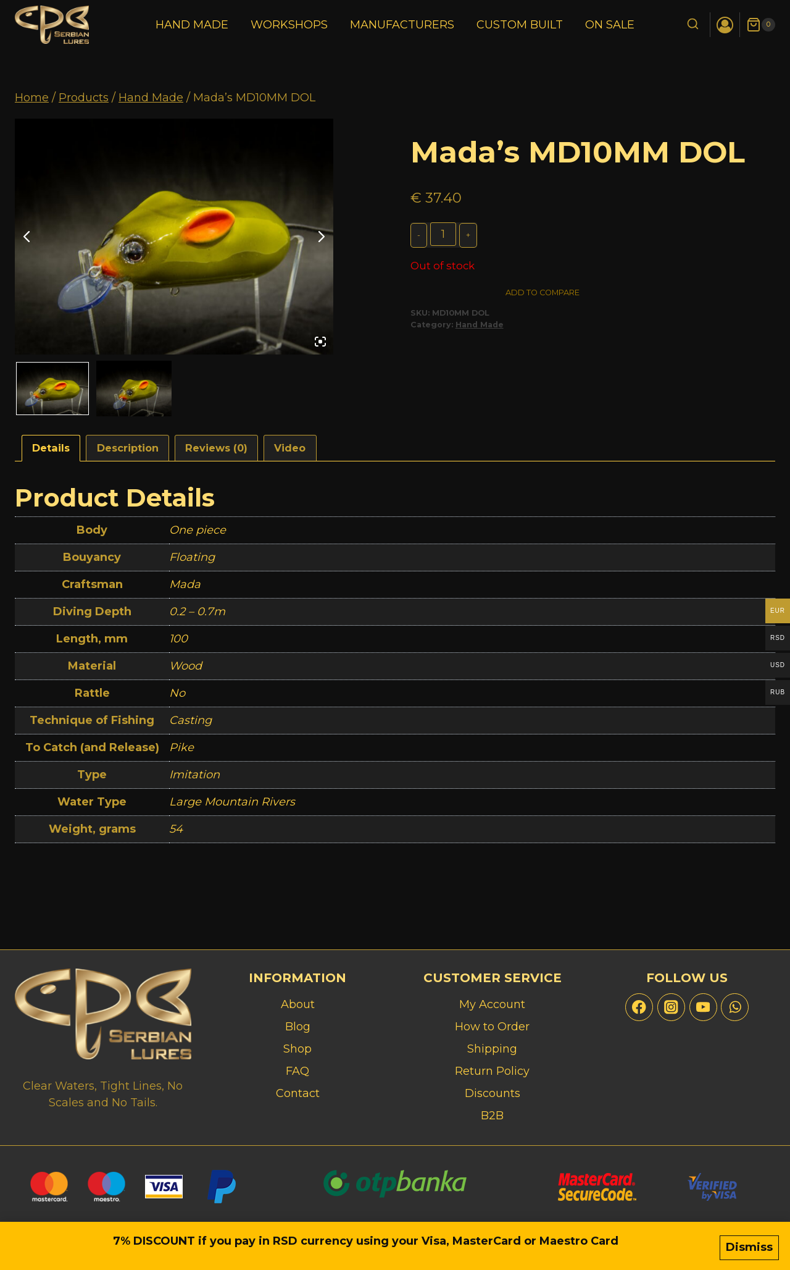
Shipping (492, 1049)
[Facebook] (639, 1007)
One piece (197, 530)
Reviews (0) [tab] (216, 448)
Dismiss (749, 1249)
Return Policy (492, 1071)
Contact (298, 1093)
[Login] (725, 25)
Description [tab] (128, 448)
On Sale (609, 25)
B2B (492, 1115)
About (298, 1004)
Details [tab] (51, 448)
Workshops (289, 25)
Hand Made (192, 25)
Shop (297, 1049)
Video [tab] (290, 448)
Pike (181, 747)
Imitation (194, 774)
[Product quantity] (444, 234)
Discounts (492, 1093)
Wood (185, 666)
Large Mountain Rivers (232, 802)
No (177, 693)
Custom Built (519, 25)
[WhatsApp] (735, 1007)
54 (176, 829)
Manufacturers (402, 25)
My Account (492, 1004)
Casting (190, 720)
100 (178, 639)
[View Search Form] (693, 25)
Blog (297, 1026)
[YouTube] (703, 1007)
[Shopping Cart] (760, 24)
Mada (185, 584)
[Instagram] (671, 1007)
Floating (192, 557)
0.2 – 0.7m (197, 611)
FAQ (297, 1071)
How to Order (492, 1026)
